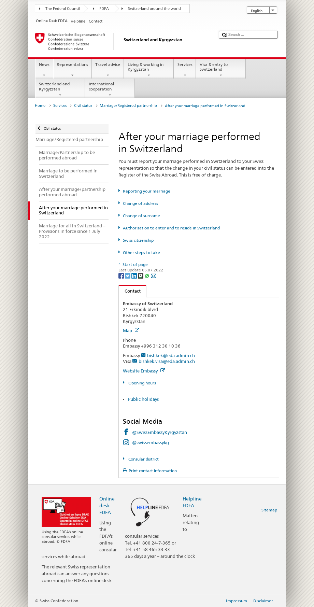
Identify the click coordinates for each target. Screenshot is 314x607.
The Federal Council (62, 8)
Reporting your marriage (146, 191)
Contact (130, 291)
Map (131, 330)
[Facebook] (121, 275)
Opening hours (141, 382)
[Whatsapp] (147, 275)
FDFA (104, 8)
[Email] (153, 275)
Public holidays (143, 399)
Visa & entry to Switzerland (220, 70)
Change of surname (141, 215)
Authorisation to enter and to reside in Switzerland (171, 227)
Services (185, 70)
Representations (72, 70)
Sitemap (269, 509)
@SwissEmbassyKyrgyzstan (159, 432)
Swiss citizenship (138, 240)
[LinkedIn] (134, 275)
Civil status (83, 105)
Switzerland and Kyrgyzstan (60, 89)
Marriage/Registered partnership (128, 105)
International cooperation (109, 89)
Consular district (143, 459)
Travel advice (108, 70)
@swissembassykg (150, 442)
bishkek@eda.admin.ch (171, 355)
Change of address (140, 203)
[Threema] (141, 275)
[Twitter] (128, 275)
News (44, 70)
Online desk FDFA (107, 505)
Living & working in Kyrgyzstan (148, 70)
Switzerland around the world (154, 8)
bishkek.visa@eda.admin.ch (167, 361)
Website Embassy (144, 370)
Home (40, 105)
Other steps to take (141, 252)
